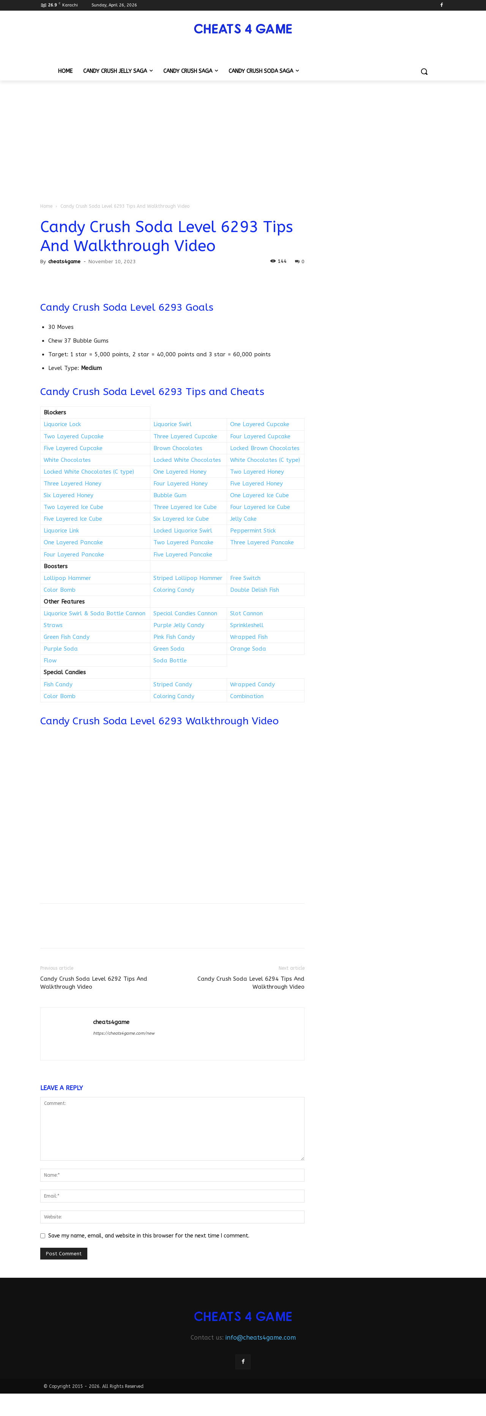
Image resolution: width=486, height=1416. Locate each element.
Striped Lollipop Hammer (187, 578)
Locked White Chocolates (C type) (89, 471)
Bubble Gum (169, 495)
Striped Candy (172, 684)
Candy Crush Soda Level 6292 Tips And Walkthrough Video (93, 982)
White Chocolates (67, 460)
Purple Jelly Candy (178, 625)
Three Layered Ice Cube (185, 507)
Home (46, 206)
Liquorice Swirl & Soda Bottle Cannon (94, 613)
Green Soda (169, 648)
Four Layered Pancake (74, 554)
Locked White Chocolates (187, 460)
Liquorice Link (61, 530)
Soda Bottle (170, 660)
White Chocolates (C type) (265, 460)
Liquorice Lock (62, 424)
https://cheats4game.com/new (124, 1033)
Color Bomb (60, 589)
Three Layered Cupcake (185, 436)
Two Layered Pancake (183, 542)
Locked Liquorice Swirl (182, 530)
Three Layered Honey (72, 483)
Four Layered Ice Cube (260, 507)
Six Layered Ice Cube (181, 518)
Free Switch (245, 578)
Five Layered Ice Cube (73, 518)
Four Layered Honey (180, 483)
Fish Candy (58, 684)
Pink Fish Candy (174, 637)
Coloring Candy (173, 589)
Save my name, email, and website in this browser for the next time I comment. (148, 1236)
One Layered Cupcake (259, 424)
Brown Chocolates (177, 448)
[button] (424, 71)
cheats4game (64, 261)
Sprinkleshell (247, 625)
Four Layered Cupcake (260, 436)
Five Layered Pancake (182, 554)
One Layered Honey (180, 471)
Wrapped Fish (249, 637)
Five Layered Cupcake (73, 448)
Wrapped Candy (252, 684)
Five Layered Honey (256, 483)
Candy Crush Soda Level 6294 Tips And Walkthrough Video (251, 982)
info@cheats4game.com (261, 1337)
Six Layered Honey (68, 495)
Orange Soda (248, 648)
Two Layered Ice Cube (73, 507)
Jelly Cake (243, 518)
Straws (53, 625)
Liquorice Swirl (172, 424)
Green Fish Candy (67, 637)
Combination (247, 696)
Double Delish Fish (254, 589)
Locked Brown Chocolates (265, 448)
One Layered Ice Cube (259, 495)
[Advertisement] (243, 137)
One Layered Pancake (73, 542)
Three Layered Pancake (262, 542)
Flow (50, 660)
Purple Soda (61, 648)
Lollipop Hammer (67, 578)
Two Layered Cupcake (74, 436)
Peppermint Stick (253, 530)
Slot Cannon (246, 613)
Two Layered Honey (257, 471)
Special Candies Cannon (185, 613)
